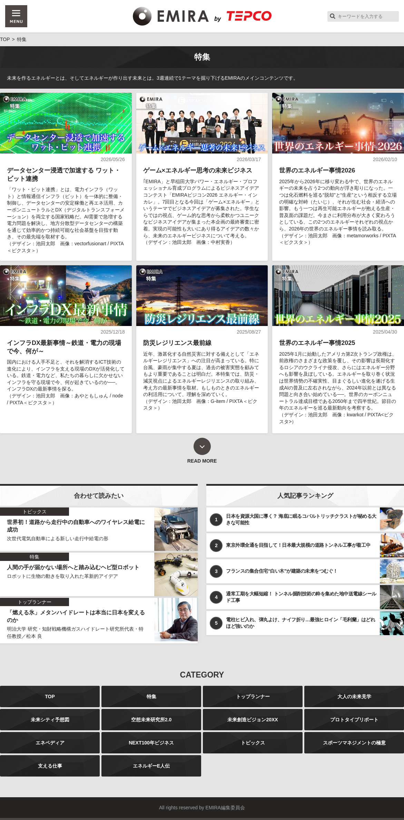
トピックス (253, 742)
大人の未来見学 (354, 696)
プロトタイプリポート (354, 719)
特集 (151, 696)
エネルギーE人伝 (151, 766)
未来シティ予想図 (50, 719)
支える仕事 (50, 766)
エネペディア (50, 742)
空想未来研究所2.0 (151, 719)
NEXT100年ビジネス (151, 742)
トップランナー (253, 696)
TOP (50, 696)
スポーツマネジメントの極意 (354, 742)
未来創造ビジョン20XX (252, 719)
